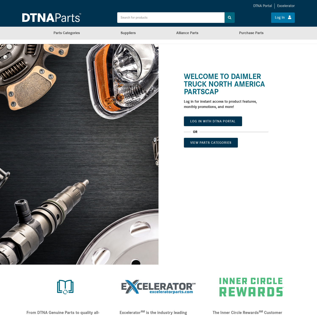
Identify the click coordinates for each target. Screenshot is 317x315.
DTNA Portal (262, 6)
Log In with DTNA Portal (213, 121)
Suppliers (128, 33)
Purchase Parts (251, 33)
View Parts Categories (211, 142)
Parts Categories (67, 33)
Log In (283, 17)
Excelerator (286, 6)
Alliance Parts (187, 33)
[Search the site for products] (170, 17)
